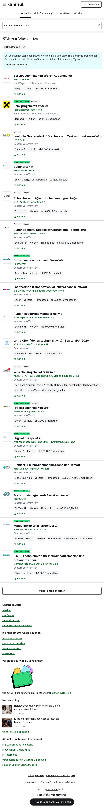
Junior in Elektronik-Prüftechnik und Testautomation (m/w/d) (57, 136)
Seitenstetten (28, 39)
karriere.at (35, 739)
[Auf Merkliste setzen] (19, 94)
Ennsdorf (20, 149)
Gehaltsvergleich (61, 692)
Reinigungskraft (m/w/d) (31, 106)
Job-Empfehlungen (44, 13)
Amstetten (21, 273)
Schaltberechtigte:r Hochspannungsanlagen (46, 198)
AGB (73, 775)
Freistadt (51, 385)
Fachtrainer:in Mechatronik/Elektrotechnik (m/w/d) (50, 287)
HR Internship (9, 754)
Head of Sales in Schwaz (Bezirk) (19, 764)
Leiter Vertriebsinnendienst (17, 625)
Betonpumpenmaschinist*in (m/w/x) (39, 260)
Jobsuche (25, 13)
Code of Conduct (68, 782)
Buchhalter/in (23, 166)
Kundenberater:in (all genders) (35, 525)
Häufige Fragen (36, 775)
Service (6, 610)
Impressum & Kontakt (58, 775)
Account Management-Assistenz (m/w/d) (42, 495)
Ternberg (20, 119)
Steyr (18, 88)
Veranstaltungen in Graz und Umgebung (24, 759)
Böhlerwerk (8, 653)
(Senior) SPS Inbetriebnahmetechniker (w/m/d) (47, 465)
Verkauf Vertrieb (11, 620)
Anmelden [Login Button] (91, 4)
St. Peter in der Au (12, 638)
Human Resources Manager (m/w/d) (38, 314)
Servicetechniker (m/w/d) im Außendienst (43, 75)
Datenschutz (32, 782)
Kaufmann (8, 615)
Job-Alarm (64, 13)
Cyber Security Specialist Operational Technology (50, 230)
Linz (17, 477)
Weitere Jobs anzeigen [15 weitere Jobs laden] (52, 590)
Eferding (40, 385)
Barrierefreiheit (49, 782)
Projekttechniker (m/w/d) (31, 408)
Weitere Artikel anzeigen (15, 731)
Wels (29, 477)
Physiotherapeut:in (28, 438)
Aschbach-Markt (11, 648)
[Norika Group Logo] (52, 795)
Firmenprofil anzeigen (16, 64)
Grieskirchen (75, 385)
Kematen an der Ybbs (13, 643)
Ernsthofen (21, 211)
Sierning (19, 451)
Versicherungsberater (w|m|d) (35, 372)
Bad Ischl (20, 385)
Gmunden (62, 385)
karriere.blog (10, 700)
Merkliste (79, 13)
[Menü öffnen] (4, 4)
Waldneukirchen (23, 353)
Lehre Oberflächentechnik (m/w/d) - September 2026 (51, 340)
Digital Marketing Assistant (17, 744)
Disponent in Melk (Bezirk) (16, 749)
